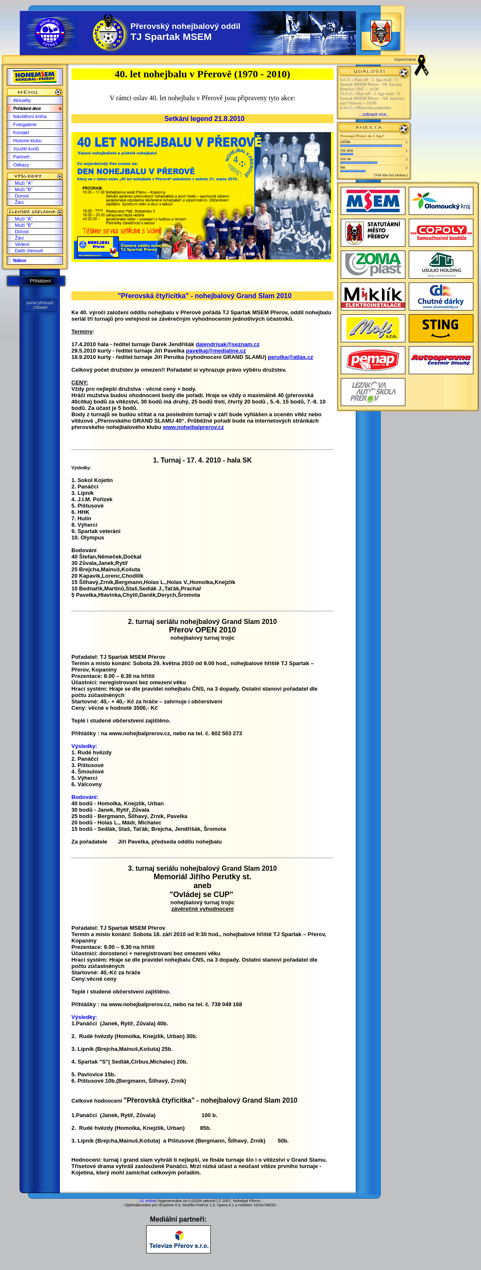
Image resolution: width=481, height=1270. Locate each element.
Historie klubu (27, 140)
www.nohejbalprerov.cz (193, 427)
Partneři (21, 156)
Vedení (22, 244)
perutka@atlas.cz (290, 357)
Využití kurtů (26, 148)
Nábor (20, 260)
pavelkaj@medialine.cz (216, 350)
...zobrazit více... (374, 114)
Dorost (22, 195)
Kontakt (21, 132)
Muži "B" (24, 189)
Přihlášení (40, 280)
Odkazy (21, 164)
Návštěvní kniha (30, 116)
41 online (148, 1201)
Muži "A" (24, 183)
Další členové (29, 250)
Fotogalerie (25, 124)
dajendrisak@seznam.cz (228, 344)
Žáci (19, 202)
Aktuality (22, 100)
